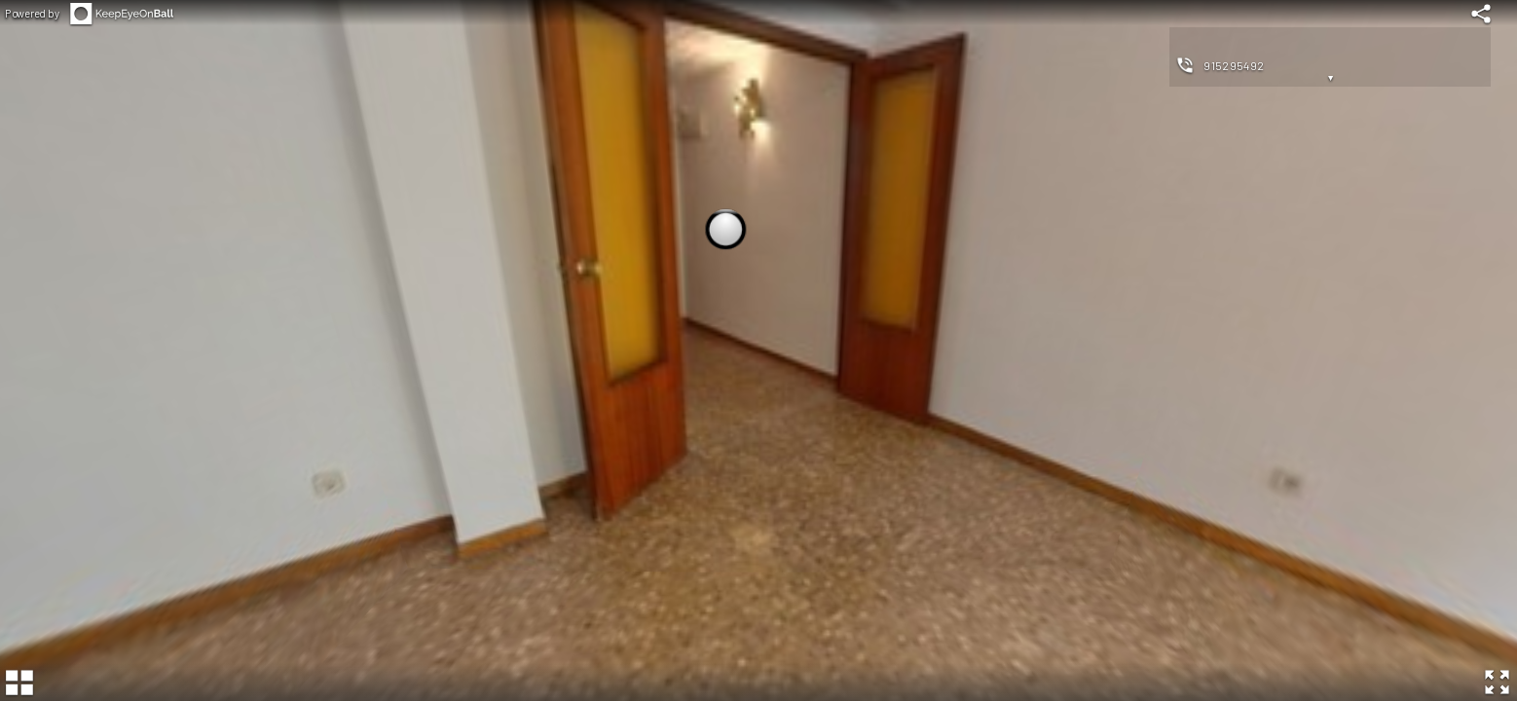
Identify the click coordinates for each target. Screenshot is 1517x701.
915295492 (1234, 65)
